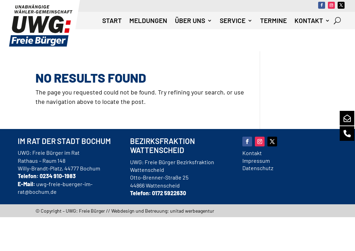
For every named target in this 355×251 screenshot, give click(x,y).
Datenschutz (257, 168)
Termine (273, 21)
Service (232, 21)
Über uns (190, 21)
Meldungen (148, 21)
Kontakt (309, 21)
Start (112, 21)
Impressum (256, 160)
